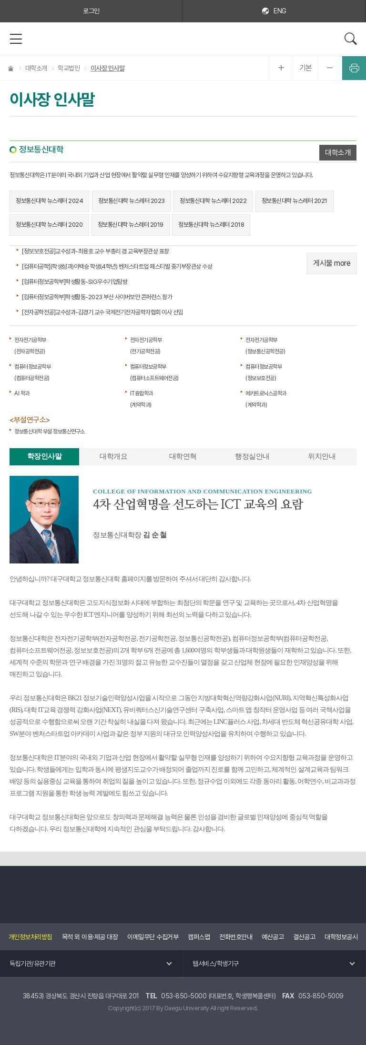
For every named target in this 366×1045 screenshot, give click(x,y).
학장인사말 (44, 456)
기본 (305, 67)
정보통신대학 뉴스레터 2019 (130, 224)
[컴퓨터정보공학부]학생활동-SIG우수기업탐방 (74, 281)
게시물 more (331, 263)
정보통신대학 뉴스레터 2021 (294, 200)
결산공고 (304, 937)
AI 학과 (22, 393)
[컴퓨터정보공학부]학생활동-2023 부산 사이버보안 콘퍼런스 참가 (96, 297)
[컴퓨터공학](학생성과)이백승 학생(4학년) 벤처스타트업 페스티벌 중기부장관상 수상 (116, 266)
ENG (280, 11)
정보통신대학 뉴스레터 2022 (213, 200)
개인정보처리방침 (30, 937)
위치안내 (322, 456)
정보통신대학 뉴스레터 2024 (49, 200)
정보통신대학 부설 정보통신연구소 (49, 431)
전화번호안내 (235, 937)
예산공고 (273, 937)
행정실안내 (252, 456)
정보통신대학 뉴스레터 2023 (131, 200)
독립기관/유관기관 (33, 963)
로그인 (91, 11)
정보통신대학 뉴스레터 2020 (49, 224)
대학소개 (338, 152)
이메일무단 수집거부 (152, 937)
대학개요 (113, 456)
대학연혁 (183, 456)
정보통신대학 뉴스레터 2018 (211, 224)
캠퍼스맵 (199, 937)
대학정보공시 (341, 937)
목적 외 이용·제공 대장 (90, 937)
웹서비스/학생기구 (216, 963)
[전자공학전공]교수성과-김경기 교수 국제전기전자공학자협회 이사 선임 (102, 312)
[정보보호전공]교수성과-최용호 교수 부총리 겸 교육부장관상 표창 (95, 251)
